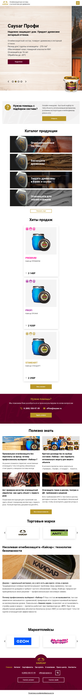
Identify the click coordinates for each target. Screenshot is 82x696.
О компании (50, 667)
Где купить (39, 667)
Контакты (72, 667)
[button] (8, 81)
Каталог (17, 667)
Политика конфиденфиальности (41, 693)
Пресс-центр (61, 667)
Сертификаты (27, 667)
